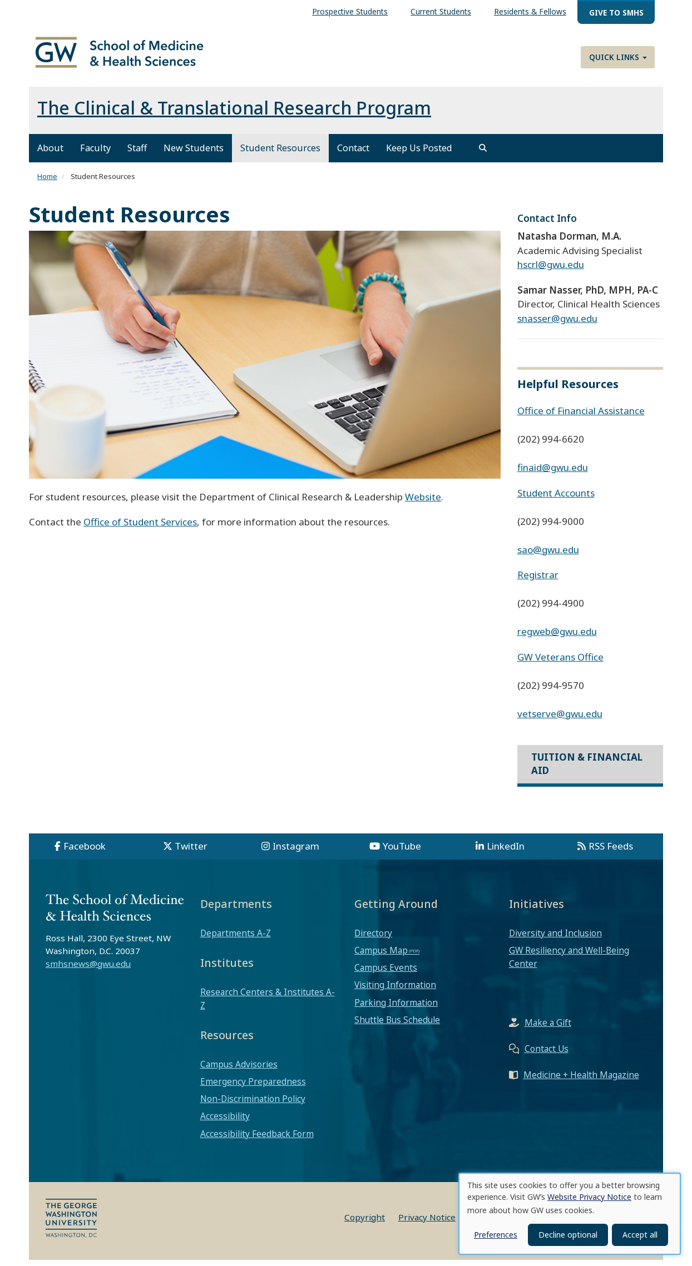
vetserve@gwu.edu (559, 719)
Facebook (84, 852)
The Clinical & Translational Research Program (234, 114)
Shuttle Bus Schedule (397, 1025)
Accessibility (225, 1122)
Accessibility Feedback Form (257, 1139)
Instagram (296, 852)
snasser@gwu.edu (557, 324)
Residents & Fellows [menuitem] (530, 11)
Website (423, 503)
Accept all (640, 1234)
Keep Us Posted (419, 154)
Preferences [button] (495, 1234)
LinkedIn (506, 852)
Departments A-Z (235, 939)
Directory (373, 939)
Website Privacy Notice (589, 1196)
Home (47, 183)
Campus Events (385, 974)
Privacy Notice (427, 1223)
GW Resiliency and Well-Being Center (569, 963)
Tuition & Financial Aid (586, 770)
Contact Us (547, 1055)
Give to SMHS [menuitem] (616, 12)
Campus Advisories (239, 1070)
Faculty (95, 154)
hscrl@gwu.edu (550, 271)
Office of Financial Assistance (581, 416)
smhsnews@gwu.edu (88, 969)
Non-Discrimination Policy (252, 1105)
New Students (194, 154)
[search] (483, 154)
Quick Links (618, 57)
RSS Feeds (611, 852)
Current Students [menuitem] (441, 11)
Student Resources (280, 154)
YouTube (402, 852)
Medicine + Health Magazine (581, 1081)
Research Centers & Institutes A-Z (267, 1004)
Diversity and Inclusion (555, 939)
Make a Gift (548, 1029)
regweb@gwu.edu (557, 637)
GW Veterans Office (560, 663)
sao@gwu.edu (548, 555)
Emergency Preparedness (253, 1087)
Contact (353, 154)
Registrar (537, 580)
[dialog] (569, 1214)
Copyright (364, 1223)
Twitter (191, 852)
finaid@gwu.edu (552, 473)
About (50, 154)
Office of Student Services (140, 528)
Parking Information (396, 1008)
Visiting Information (395, 991)
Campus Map (381, 956)
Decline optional (567, 1234)
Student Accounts (556, 499)
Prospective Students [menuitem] (350, 11)
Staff (137, 154)
